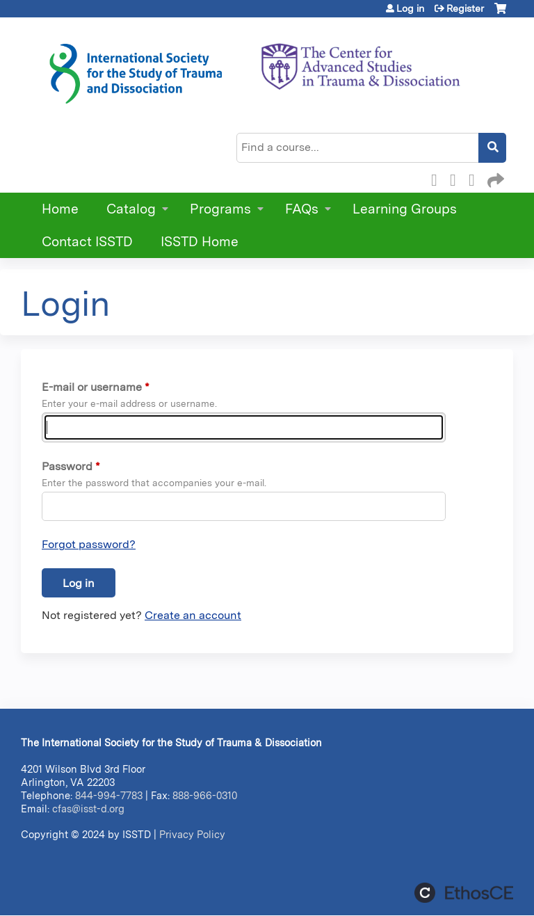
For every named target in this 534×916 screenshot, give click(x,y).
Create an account (193, 615)
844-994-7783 (109, 795)
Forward (494, 178)
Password (67, 466)
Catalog (131, 209)
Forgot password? (89, 544)
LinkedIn (476, 178)
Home (60, 209)
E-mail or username (92, 387)
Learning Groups (405, 209)
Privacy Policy (192, 834)
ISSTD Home (199, 242)
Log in (410, 8)
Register (465, 8)
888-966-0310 (204, 795)
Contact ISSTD (87, 242)
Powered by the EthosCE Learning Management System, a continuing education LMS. (463, 893)
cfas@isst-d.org (88, 808)
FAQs (301, 209)
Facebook (438, 178)
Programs (220, 209)
